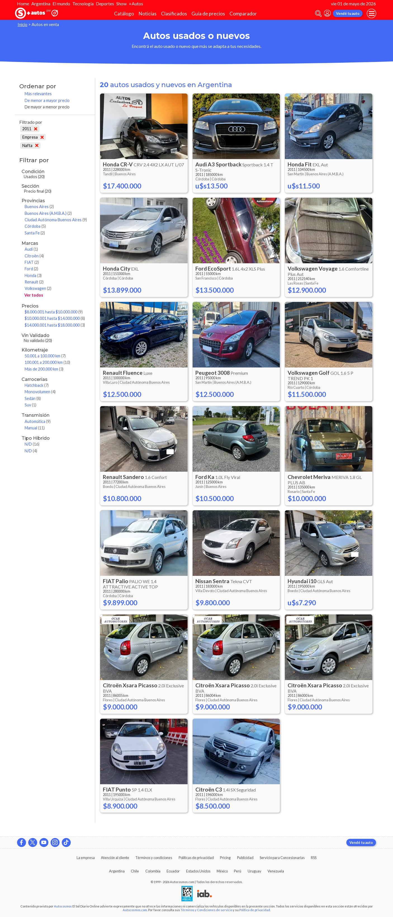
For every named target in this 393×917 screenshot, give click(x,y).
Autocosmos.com (135, 910)
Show (121, 3)
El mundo (61, 3)
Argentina (40, 3)
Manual (35, 427)
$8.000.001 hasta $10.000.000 (54, 311)
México (222, 871)
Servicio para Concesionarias (282, 857)
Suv (30, 404)
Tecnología (83, 3)
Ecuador (173, 871)
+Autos (136, 3)
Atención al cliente (115, 857)
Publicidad (245, 857)
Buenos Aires (39, 206)
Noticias (147, 14)
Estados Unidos (198, 871)
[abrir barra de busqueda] (318, 13)
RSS (313, 857)
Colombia (152, 871)
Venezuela (275, 871)
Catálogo (124, 14)
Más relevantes (38, 93)
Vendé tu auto (347, 13)
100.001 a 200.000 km (47, 362)
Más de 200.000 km (44, 369)
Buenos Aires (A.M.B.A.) (48, 213)
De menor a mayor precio (47, 100)
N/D (32, 444)
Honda (33, 275)
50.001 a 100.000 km (45, 355)
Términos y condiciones (153, 857)
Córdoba (35, 226)
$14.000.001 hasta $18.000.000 (55, 325)
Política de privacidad (254, 910)
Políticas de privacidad (196, 857)
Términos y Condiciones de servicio (206, 910)
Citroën (34, 255)
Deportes (105, 3)
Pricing (225, 857)
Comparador (243, 14)
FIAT (32, 262)
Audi (31, 249)
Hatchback (37, 385)
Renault (34, 282)
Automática (38, 421)
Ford (31, 268)
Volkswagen (38, 288)
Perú (237, 871)
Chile (135, 871)
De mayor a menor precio (47, 106)
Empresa (33, 137)
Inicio (22, 24)
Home (23, 3)
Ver (33, 295)
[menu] (371, 13)
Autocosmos (63, 906)
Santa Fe (35, 233)
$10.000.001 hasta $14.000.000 (55, 318)
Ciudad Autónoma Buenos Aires (56, 219)
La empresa (86, 857)
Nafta (30, 145)
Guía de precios (208, 14)
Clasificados (174, 14)
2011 (29, 128)
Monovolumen (40, 391)
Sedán (33, 398)
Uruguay (254, 871)
